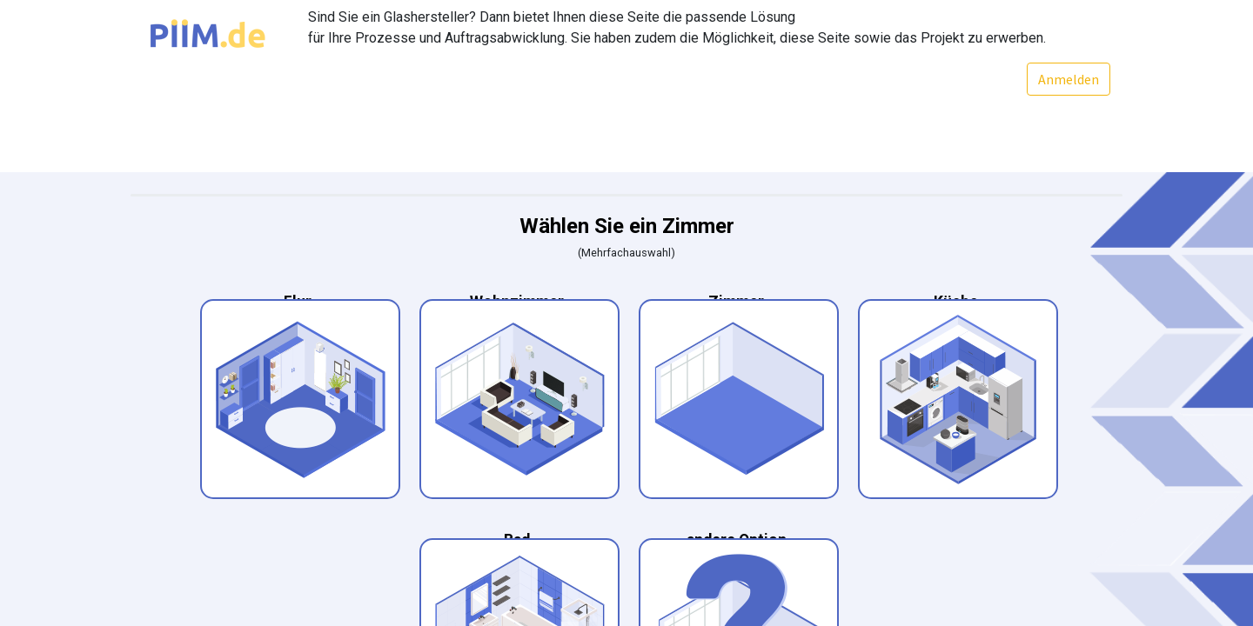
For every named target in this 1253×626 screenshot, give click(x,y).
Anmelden (1067, 79)
